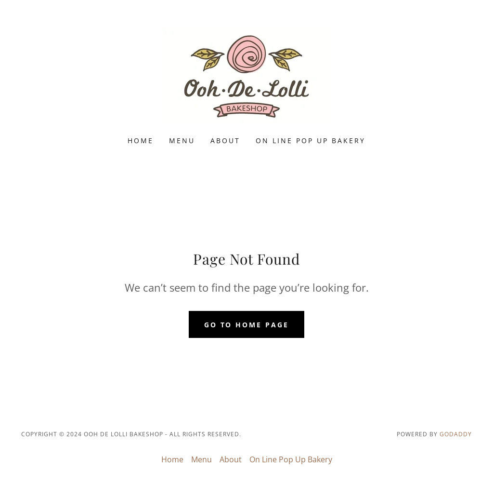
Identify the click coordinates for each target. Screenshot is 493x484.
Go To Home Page (246, 324)
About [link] (225, 140)
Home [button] (172, 459)
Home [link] (141, 140)
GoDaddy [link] (456, 434)
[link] (246, 74)
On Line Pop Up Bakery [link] (310, 140)
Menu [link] (182, 140)
